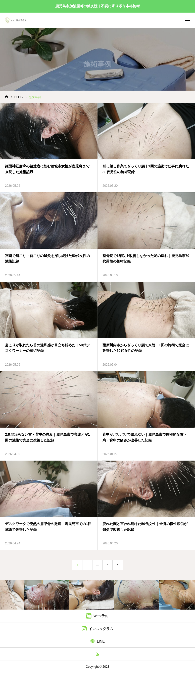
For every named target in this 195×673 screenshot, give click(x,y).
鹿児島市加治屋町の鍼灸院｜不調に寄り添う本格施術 (97, 6)
